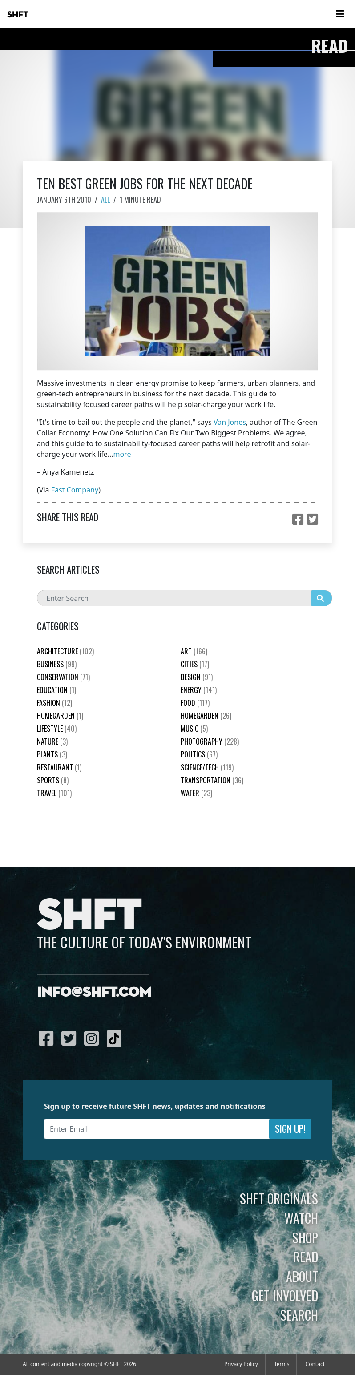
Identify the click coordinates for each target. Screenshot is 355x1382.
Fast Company (75, 490)
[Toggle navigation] (340, 14)
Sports (53, 780)
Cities (195, 664)
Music (194, 728)
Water (196, 793)
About (302, 1276)
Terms (282, 1364)
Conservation (63, 677)
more (122, 454)
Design (197, 677)
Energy (199, 690)
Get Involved (285, 1295)
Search (299, 1314)
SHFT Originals (279, 1198)
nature (52, 741)
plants (52, 754)
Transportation (212, 780)
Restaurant (59, 767)
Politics (199, 754)
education (56, 690)
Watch (301, 1218)
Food (195, 702)
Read (305, 1256)
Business (57, 664)
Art (194, 651)
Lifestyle (57, 728)
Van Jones (230, 422)
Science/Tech (207, 767)
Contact (315, 1364)
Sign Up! (290, 1129)
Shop (305, 1237)
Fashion (54, 702)
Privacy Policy (241, 1364)
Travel (54, 793)
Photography (210, 741)
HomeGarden (60, 715)
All (105, 199)
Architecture (65, 651)
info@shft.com (94, 993)
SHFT (17, 14)
